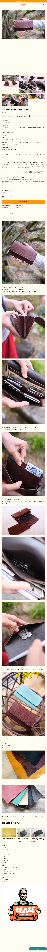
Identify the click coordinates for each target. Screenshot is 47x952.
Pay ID (5, 881)
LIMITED (6, 858)
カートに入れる (23, 201)
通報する (11, 213)
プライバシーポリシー (8, 871)
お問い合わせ (6, 869)
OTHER (5, 856)
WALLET (6, 849)
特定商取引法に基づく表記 (9, 873)
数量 (3, 196)
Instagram (6, 879)
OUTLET (6, 860)
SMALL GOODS (7, 854)
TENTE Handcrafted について (10, 867)
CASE (5, 852)
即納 (5, 862)
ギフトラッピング (6, 190)
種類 (3, 187)
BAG (5, 847)
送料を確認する (17, 207)
